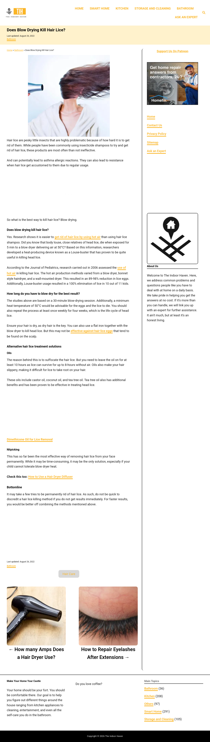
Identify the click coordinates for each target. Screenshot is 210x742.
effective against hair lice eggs (92, 331)
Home (9, 50)
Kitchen (149, 696)
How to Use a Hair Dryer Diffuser (50, 476)
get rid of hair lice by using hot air (77, 237)
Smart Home (153, 711)
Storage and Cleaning (159, 719)
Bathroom (11, 39)
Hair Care (69, 574)
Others (148, 704)
